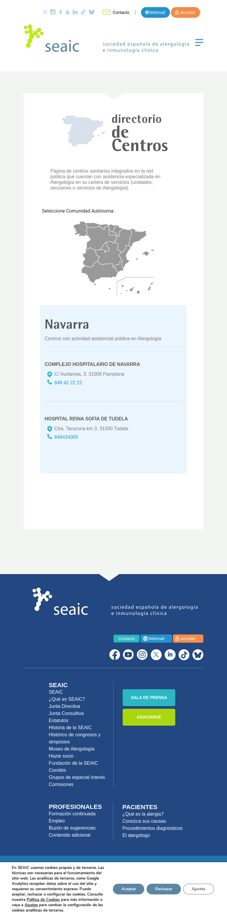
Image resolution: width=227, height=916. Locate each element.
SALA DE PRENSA (149, 697)
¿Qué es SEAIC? (67, 699)
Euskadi (112, 228)
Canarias (137, 288)
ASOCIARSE (149, 717)
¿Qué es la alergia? (143, 814)
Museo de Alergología (72, 748)
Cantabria (103, 226)
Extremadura (90, 257)
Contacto (121, 12)
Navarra (117, 230)
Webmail (157, 12)
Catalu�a (137, 238)
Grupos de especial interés (77, 777)
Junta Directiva (64, 706)
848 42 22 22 (68, 382)
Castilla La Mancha (108, 254)
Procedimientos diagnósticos (152, 828)
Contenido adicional (69, 835)
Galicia (80, 228)
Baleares (145, 255)
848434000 (66, 437)
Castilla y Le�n (101, 238)
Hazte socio (61, 755)
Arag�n (123, 240)
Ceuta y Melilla (102, 286)
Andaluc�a (99, 272)
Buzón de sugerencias (72, 827)
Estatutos (59, 720)
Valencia (125, 256)
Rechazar (162, 886)
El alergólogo (136, 835)
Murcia (119, 267)
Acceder (187, 12)
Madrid (104, 247)
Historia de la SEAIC (70, 727)
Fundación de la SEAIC (73, 763)
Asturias (93, 225)
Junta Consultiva (66, 713)
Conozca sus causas (144, 821)
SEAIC (56, 692)
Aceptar (125, 886)
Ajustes (198, 886)
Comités (57, 770)
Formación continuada (72, 813)
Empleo (57, 820)
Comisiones (61, 784)
